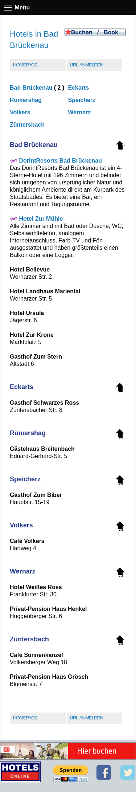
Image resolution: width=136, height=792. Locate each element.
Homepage (25, 65)
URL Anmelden (86, 65)
